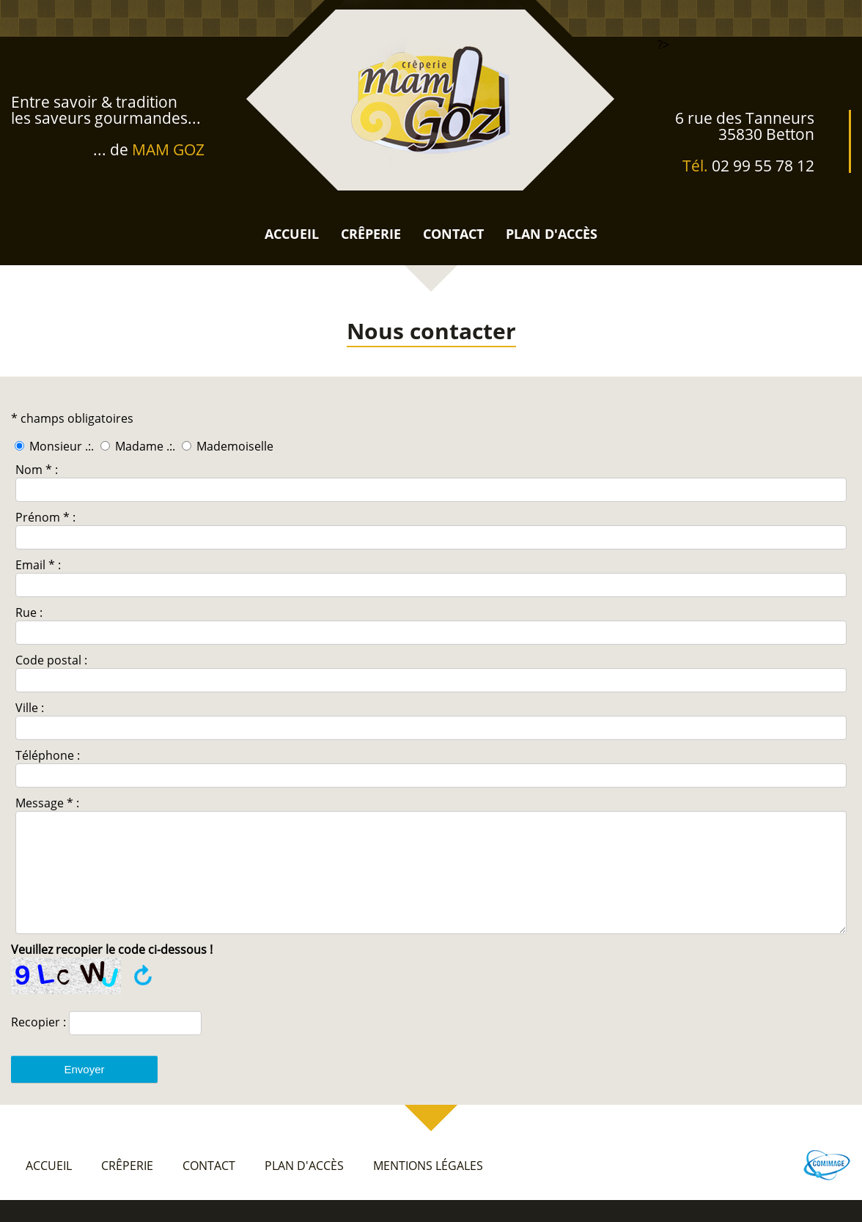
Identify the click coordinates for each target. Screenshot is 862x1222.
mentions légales (428, 1188)
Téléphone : (47, 755)
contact (453, 233)
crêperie (371, 233)
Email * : (38, 565)
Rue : (29, 612)
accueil (292, 233)
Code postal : (51, 660)
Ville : (29, 708)
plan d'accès (551, 233)
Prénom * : (45, 517)
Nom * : (36, 470)
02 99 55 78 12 (763, 165)
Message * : (47, 803)
